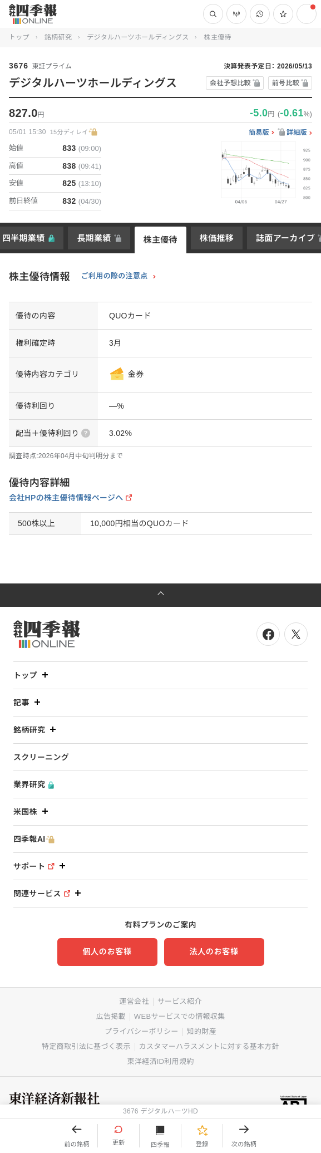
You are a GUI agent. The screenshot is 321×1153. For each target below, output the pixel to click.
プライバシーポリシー (142, 1031)
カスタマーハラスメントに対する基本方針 (209, 1046)
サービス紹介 (179, 1001)
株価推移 (217, 238)
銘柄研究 (58, 37)
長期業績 (94, 238)
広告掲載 (111, 1016)
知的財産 (201, 1031)
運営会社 (134, 1001)
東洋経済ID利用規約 (160, 1061)
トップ (19, 37)
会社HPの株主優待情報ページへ (66, 497)
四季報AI (34, 839)
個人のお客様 (106, 951)
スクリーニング (41, 757)
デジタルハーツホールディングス (138, 37)
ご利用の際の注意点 (114, 276)
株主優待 (160, 239)
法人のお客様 (213, 951)
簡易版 (259, 132)
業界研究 (33, 784)
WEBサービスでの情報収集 (179, 1016)
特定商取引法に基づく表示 (86, 1046)
